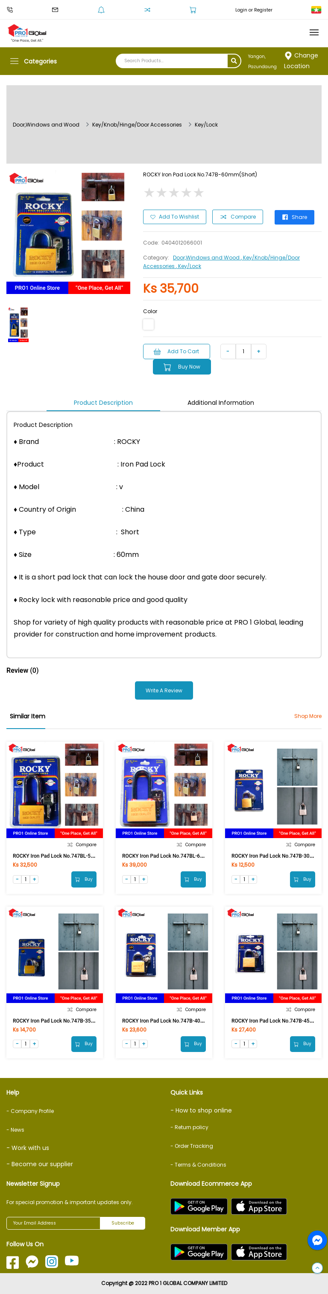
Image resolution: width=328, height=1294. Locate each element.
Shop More (308, 715)
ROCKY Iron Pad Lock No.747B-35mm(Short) (64, 1020)
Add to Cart (176, 350)
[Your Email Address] (53, 1223)
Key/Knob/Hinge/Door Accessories (137, 124)
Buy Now (182, 367)
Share (295, 216)
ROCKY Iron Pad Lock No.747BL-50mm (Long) (66, 856)
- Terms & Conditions (198, 1164)
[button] (317, 1268)
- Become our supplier (39, 1164)
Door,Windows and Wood (46, 124)
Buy (84, 879)
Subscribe (122, 1223)
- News (15, 1129)
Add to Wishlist (174, 216)
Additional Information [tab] (220, 402)
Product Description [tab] (103, 402)
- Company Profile (30, 1111)
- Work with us (27, 1148)
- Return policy (189, 1127)
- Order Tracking (191, 1146)
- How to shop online (201, 1110)
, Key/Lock (188, 265)
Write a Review (164, 690)
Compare (238, 217)
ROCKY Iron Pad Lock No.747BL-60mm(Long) (174, 856)
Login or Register (253, 10)
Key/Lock (206, 124)
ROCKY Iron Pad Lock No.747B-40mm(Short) (173, 1020)
